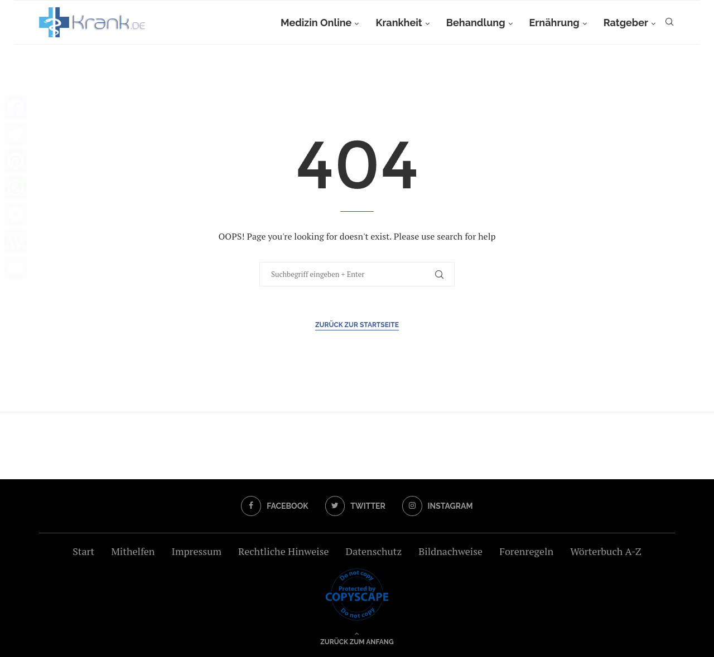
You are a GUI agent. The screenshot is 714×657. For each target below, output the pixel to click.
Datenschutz (373, 551)
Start (83, 551)
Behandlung (475, 22)
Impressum (196, 551)
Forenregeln (526, 551)
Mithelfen (133, 551)
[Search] (669, 23)
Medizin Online (316, 22)
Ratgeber (626, 22)
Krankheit (398, 22)
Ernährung (554, 22)
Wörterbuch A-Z (605, 551)
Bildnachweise (450, 551)
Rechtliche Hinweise (283, 551)
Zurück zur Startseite (357, 325)
